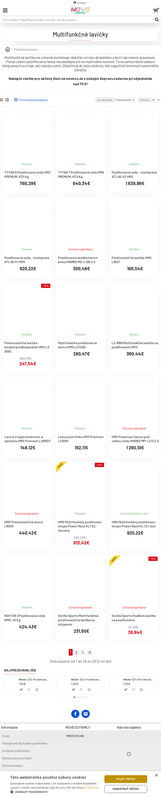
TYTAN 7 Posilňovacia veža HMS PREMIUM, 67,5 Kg (81, 174)
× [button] (156, 775)
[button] (74, 696)
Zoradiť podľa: (92, 99)
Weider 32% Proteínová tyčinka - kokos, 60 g (35, 678)
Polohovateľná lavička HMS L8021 (132, 260)
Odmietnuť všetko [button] (125, 789)
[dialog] (80, 784)
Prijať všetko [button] (125, 779)
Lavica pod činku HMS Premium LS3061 (81, 439)
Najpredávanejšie (20, 669)
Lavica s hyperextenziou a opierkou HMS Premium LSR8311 (27, 439)
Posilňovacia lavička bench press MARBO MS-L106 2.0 (78, 260)
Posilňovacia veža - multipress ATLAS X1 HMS (26, 260)
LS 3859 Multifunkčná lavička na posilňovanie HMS (135, 345)
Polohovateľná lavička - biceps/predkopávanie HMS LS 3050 (26, 347)
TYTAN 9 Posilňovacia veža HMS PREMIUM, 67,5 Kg (27, 174)
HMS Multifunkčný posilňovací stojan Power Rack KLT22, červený (80, 526)
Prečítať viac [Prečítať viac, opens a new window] (92, 787)
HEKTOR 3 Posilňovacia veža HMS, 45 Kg (24, 618)
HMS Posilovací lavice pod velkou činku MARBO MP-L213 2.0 (135, 439)
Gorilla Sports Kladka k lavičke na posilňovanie (134, 618)
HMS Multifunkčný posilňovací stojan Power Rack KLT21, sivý (134, 524)
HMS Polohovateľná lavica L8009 (23, 524)
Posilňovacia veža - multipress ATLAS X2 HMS (134, 174)
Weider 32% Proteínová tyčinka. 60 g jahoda (87, 678)
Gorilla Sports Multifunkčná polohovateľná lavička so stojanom (78, 620)
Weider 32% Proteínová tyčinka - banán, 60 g (139, 678)
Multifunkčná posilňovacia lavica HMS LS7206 (77, 345)
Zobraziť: (145, 99)
